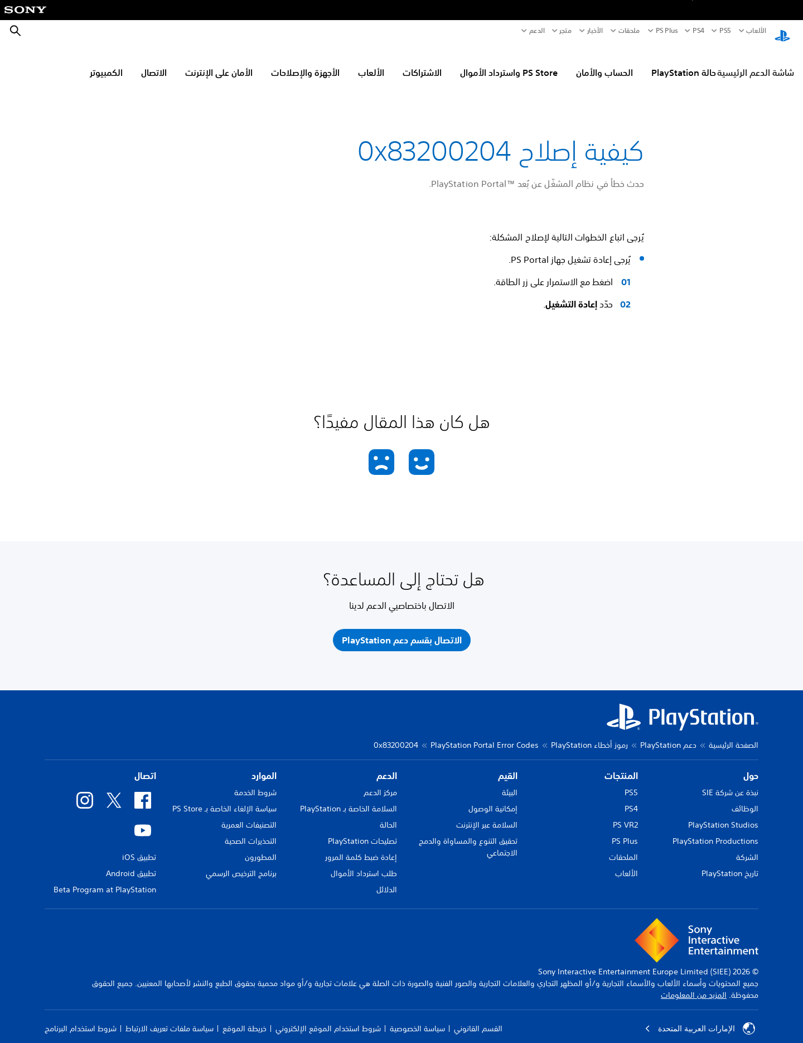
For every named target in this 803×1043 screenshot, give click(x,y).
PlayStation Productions (715, 830)
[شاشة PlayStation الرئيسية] (782, 31)
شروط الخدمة (255, 782)
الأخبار (595, 30)
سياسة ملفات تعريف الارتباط (169, 1018)
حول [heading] (750, 765)
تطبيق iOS (139, 847)
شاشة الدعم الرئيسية (755, 62)
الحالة (388, 814)
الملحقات (623, 847)
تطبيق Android (131, 863)
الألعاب (756, 30)
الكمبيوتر (106, 62)
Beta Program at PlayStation (105, 879)
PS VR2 (625, 814)
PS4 (698, 30)
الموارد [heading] (264, 765)
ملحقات (629, 30)
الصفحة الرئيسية (733, 734)
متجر (565, 30)
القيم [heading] (507, 765)
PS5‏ (725, 30)
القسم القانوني (478, 1018)
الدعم (537, 30)
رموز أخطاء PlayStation (589, 734)
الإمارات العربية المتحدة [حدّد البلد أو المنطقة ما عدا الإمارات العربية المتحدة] (699, 1017)
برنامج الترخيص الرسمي (241, 863)
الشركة (747, 847)
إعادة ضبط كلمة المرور (361, 847)
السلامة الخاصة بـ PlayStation (348, 798)
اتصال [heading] (145, 765)
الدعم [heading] (386, 765)
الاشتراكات (422, 62)
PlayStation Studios (723, 814)
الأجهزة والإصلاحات (305, 62)
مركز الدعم (380, 782)
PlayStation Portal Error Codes (484, 734)
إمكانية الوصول (492, 798)
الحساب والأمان (604, 62)
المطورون (261, 847)
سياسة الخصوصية (417, 1018)
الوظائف (745, 798)
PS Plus (667, 30)
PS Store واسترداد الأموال (509, 62)
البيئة (509, 782)
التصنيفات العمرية (249, 814)
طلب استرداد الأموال (364, 863)
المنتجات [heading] (621, 765)
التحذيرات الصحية (251, 830)
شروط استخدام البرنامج (81, 1018)
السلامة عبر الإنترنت (486, 814)
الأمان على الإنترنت (219, 62)
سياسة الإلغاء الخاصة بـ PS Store (224, 798)
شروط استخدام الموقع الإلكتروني (328, 1018)
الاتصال (154, 62)
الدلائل (386, 879)
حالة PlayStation (683, 62)
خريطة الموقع (244, 1018)
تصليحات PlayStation (362, 830)
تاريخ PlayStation (730, 863)
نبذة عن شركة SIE (730, 782)
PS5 (631, 782)
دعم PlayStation (668, 734)
